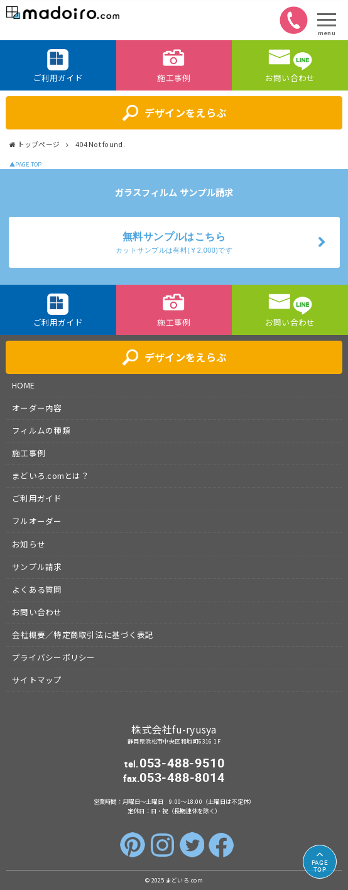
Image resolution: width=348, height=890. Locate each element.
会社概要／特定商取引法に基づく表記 (83, 634)
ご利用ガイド (37, 498)
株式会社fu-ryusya (174, 729)
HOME (23, 385)
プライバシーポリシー (53, 657)
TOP (319, 866)
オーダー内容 (37, 408)
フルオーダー (37, 521)
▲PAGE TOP (25, 164)
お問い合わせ (37, 612)
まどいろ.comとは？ (50, 475)
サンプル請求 (37, 567)
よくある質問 (37, 589)
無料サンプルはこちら (174, 243)
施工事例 (28, 453)
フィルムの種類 (41, 430)
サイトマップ (37, 680)
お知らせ (28, 544)
